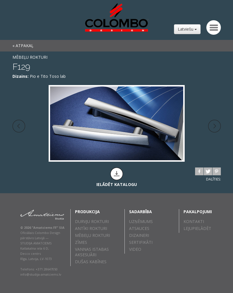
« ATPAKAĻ (22, 45)
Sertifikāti (141, 242)
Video (135, 249)
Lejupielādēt (197, 228)
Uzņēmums (141, 221)
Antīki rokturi (91, 228)
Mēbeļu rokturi (29, 57)
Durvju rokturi (92, 221)
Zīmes (81, 242)
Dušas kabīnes (91, 261)
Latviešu (187, 29)
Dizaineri (139, 235)
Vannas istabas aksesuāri (92, 251)
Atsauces (139, 228)
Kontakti (194, 221)
